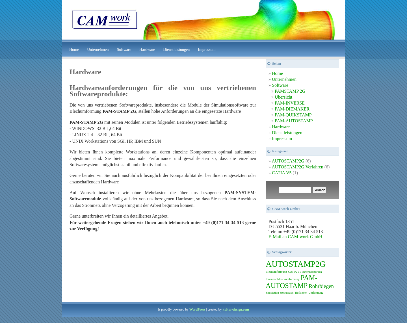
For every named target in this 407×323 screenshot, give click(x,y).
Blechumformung (276, 271)
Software (124, 49)
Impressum (206, 49)
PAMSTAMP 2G (290, 91)
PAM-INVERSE (290, 103)
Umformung (315, 292)
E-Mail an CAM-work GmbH (295, 236)
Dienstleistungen (176, 49)
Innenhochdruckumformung (283, 279)
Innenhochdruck (312, 271)
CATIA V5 (282, 172)
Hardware (147, 49)
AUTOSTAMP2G (288, 161)
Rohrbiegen (321, 286)
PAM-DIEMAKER (292, 109)
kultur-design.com (235, 309)
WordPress (197, 309)
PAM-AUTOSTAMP (294, 120)
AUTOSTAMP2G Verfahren (297, 166)
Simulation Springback (279, 292)
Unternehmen (98, 49)
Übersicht (283, 97)
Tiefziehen (301, 292)
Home (74, 49)
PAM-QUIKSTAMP (293, 114)
